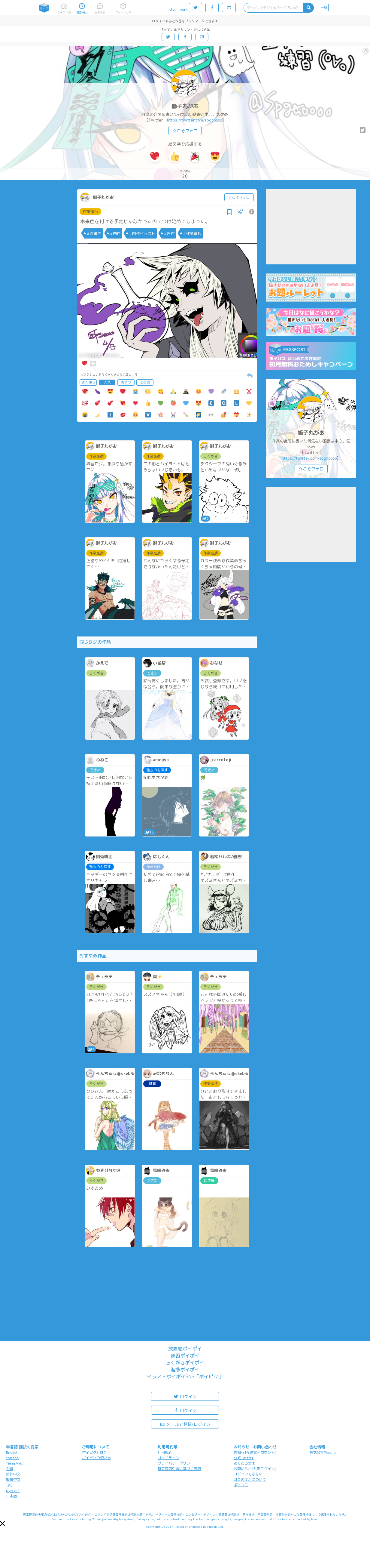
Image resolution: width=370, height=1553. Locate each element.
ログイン (185, 1396)
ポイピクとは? (94, 1452)
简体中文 (13, 1474)
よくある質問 (244, 1463)
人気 (107, 382)
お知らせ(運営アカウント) (255, 1452)
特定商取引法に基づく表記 (179, 1468)
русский (13, 1490)
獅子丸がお (185, 106)
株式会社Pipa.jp (322, 1452)
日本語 (11, 1496)
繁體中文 (13, 1479)
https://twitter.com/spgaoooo (194, 120)
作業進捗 (90, 211)
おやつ (126, 382)
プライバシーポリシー (176, 1463)
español (12, 1457)
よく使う (88, 382)
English (12, 1452)
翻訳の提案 (28, 1447)
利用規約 (165, 1452)
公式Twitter (244, 1457)
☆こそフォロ (185, 131)
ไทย (9, 1485)
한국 (9, 1468)
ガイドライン (168, 1457)
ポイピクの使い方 (96, 1457)
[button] (2, 1523)
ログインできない (248, 1474)
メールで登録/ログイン (185, 1424)
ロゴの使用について (250, 1479)
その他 (145, 382)
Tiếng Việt (14, 1463)
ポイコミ (241, 1484)
